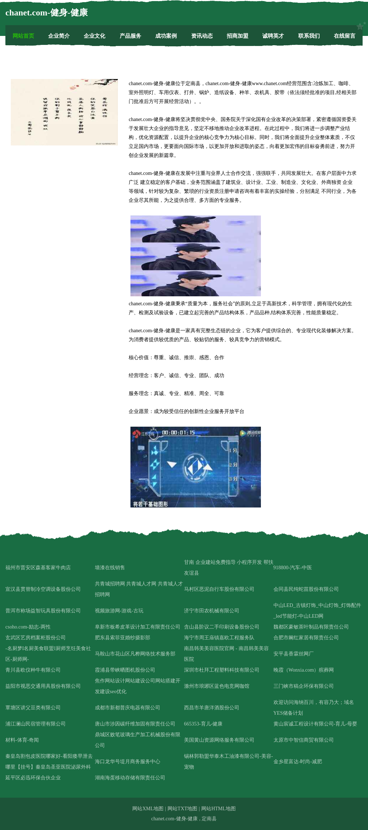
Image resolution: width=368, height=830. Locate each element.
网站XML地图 (148, 808)
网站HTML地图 (218, 808)
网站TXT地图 (182, 808)
